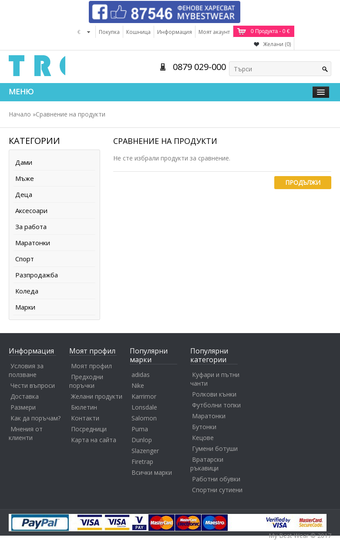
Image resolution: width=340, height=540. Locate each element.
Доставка (24, 396)
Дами (23, 162)
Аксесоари (31, 210)
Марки (25, 307)
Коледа (26, 291)
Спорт (24, 258)
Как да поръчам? (35, 418)
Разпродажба (36, 274)
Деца (23, 194)
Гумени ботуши (215, 448)
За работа (31, 226)
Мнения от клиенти (26, 433)
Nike (137, 385)
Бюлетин (84, 407)
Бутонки (204, 427)
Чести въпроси (32, 385)
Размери (23, 407)
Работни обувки (216, 479)
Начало (20, 114)
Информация (174, 32)
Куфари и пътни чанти (214, 378)
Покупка (109, 32)
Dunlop (141, 440)
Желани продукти (96, 396)
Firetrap (142, 461)
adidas (140, 374)
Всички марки (151, 472)
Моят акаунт (214, 32)
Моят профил (91, 366)
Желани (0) (277, 44)
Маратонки (32, 242)
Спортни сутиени (217, 490)
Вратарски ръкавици (206, 463)
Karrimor (143, 396)
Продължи (302, 182)
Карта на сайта (93, 440)
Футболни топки (216, 405)
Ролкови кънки (214, 394)
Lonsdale (144, 407)
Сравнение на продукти (70, 114)
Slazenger (145, 451)
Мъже (24, 178)
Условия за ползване (26, 370)
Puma (139, 429)
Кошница (138, 32)
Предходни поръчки (86, 381)
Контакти (85, 418)
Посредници (89, 429)
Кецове (203, 437)
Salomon (144, 418)
